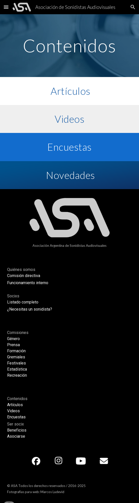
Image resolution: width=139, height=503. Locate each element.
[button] (6, 7)
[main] (69, 46)
